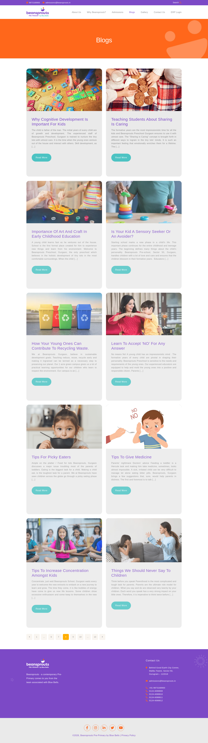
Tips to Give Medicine (131, 459)
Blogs (132, 12)
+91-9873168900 (155, 688)
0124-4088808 (154, 691)
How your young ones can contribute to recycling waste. (60, 347)
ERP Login (176, 12)
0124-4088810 (154, 694)
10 (80, 637)
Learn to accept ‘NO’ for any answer (138, 347)
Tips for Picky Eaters (51, 459)
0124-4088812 (154, 700)
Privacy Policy (128, 735)
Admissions (117, 12)
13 (95, 637)
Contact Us (159, 12)
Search (177, 2)
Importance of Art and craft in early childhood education (59, 235)
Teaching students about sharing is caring (141, 121)
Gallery (144, 12)
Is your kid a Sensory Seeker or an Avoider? (141, 235)
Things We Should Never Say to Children (141, 574)
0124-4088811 (154, 697)
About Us (76, 12)
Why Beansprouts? (96, 12)
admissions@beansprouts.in (58, 3)
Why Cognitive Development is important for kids (60, 121)
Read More (41, 157)
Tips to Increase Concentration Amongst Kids (60, 574)
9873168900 (34, 3)
